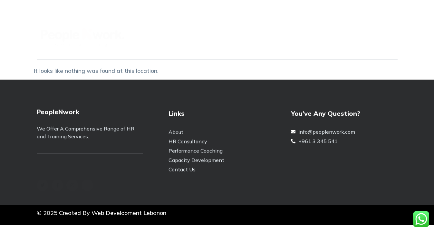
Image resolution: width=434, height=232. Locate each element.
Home (50, 48)
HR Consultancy (295, 48)
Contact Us (344, 48)
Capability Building (166, 48)
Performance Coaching (232, 48)
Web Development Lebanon (129, 213)
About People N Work (100, 48)
